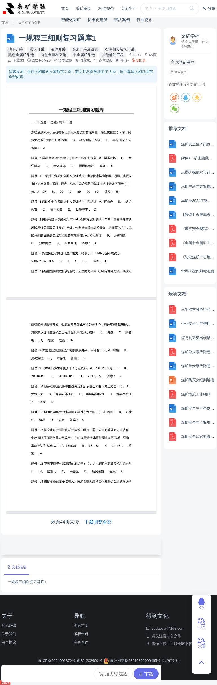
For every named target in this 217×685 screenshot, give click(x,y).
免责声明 (81, 625)
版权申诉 (81, 634)
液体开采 (58, 49)
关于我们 (8, 634)
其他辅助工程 (113, 55)
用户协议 (8, 642)
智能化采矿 (71, 19)
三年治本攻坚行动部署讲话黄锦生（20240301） (197, 309)
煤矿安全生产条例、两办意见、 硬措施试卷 (197, 144)
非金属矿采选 (84, 55)
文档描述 (17, 567)
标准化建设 (97, 19)
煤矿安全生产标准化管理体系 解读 (197, 422)
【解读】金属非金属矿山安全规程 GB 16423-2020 (197, 215)
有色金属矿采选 (53, 55)
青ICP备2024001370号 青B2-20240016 (70, 660)
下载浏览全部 (98, 522)
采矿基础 (84, 8)
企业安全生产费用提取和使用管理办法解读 (197, 323)
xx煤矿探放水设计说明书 (197, 172)
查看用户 (178, 72)
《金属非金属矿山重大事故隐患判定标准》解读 (197, 243)
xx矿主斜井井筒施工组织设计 (197, 186)
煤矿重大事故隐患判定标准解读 (197, 366)
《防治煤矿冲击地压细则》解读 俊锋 (197, 257)
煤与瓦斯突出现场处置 (197, 338)
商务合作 (81, 642)
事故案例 (122, 19)
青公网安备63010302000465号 (132, 660)
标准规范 (106, 8)
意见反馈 (8, 625)
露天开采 (37, 49)
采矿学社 (190, 36)
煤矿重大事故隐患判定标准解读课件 (197, 352)
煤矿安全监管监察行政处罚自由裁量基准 (197, 436)
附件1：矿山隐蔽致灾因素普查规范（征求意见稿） (197, 158)
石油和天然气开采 (119, 49)
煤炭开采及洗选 (85, 49)
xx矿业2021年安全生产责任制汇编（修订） (197, 200)
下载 (146, 674)
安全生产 (128, 8)
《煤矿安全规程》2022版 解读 (197, 229)
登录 (209, 8)
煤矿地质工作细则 (196, 394)
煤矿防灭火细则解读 (197, 380)
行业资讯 (144, 19)
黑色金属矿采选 (21, 55)
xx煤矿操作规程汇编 (197, 271)
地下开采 (15, 49)
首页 (65, 8)
